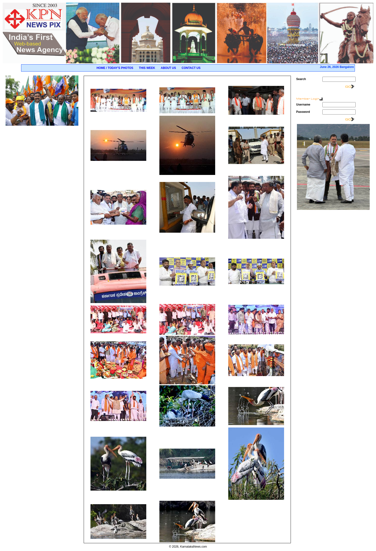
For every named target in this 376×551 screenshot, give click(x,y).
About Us (168, 68)
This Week (147, 68)
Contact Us (191, 68)
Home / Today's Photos (115, 68)
